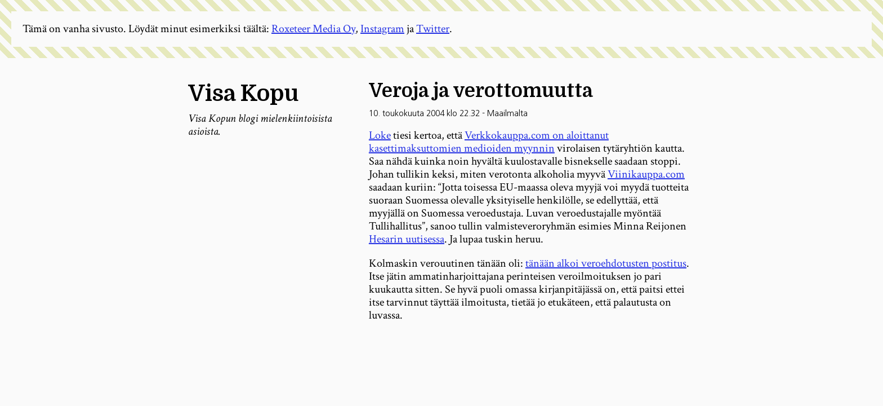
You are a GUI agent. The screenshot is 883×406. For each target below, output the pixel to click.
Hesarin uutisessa (406, 239)
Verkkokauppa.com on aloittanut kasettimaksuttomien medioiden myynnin (489, 142)
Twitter (432, 28)
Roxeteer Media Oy (313, 28)
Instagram (382, 28)
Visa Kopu (243, 94)
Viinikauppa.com (646, 174)
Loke (380, 135)
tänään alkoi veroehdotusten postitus (605, 263)
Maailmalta (507, 113)
